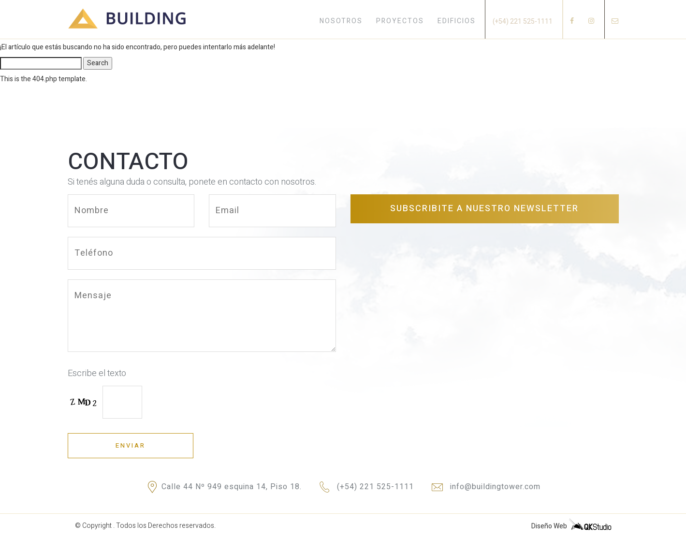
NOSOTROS (341, 21)
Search (97, 63)
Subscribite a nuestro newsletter (484, 208)
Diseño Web (571, 524)
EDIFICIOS (457, 21)
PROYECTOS (400, 21)
